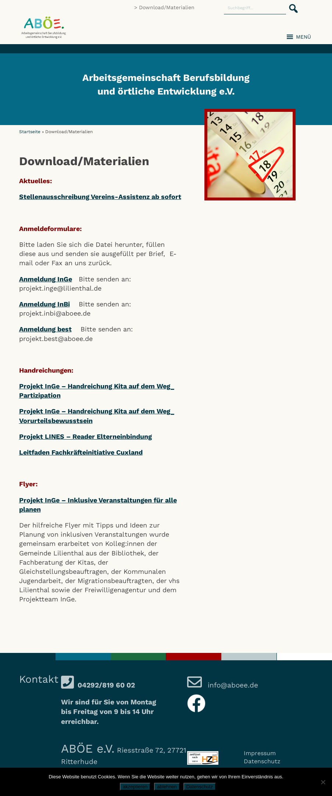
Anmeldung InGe (45, 279)
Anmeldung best (45, 329)
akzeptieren (135, 786)
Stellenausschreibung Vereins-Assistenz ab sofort (100, 196)
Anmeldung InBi (44, 304)
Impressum (260, 753)
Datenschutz (262, 761)
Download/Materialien (166, 7)
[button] (291, 4)
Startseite (29, 131)
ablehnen (167, 786)
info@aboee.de (232, 685)
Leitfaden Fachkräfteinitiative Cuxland (81, 452)
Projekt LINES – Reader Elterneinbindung (85, 436)
